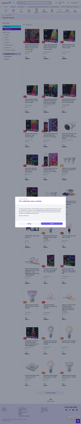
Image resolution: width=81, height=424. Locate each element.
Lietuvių (21, 199)
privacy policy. (35, 213)
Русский (25, 199)
